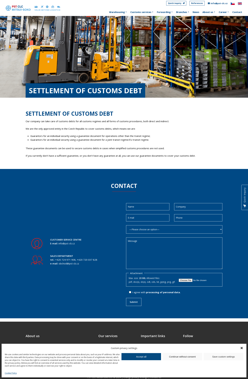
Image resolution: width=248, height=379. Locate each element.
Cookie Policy (11, 373)
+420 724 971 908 (65, 259)
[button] (241, 348)
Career (224, 12)
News (196, 12)
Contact (237, 12)
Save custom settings (223, 356)
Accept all (141, 356)
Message (174, 253)
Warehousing (118, 12)
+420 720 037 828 (87, 259)
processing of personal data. (163, 292)
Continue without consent (182, 356)
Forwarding (165, 12)
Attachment (136, 273)
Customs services (142, 12)
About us (209, 12)
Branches (182, 12)
